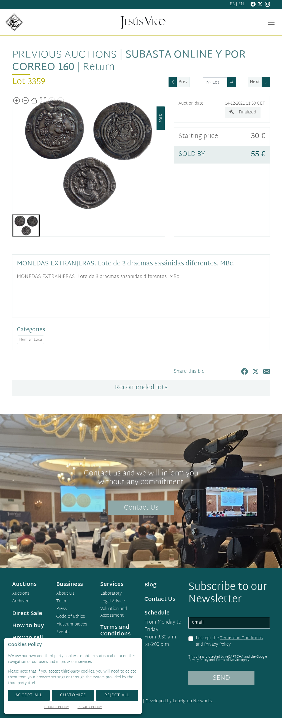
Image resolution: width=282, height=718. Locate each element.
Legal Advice (112, 601)
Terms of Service (228, 660)
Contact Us (141, 508)
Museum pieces (71, 625)
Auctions (20, 594)
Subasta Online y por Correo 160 (129, 61)
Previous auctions (64, 55)
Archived (20, 601)
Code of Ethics (70, 617)
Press (61, 609)
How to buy (28, 626)
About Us (65, 594)
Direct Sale (27, 614)
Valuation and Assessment (113, 612)
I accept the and (229, 641)
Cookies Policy (56, 707)
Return (99, 67)
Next (255, 82)
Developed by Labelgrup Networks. (179, 701)
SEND (221, 678)
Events (62, 632)
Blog (150, 585)
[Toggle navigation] (271, 22)
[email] (229, 623)
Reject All (117, 695)
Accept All (28, 695)
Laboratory (111, 594)
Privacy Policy (217, 645)
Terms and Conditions (241, 638)
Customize (73, 695)
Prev (183, 82)
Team (61, 601)
